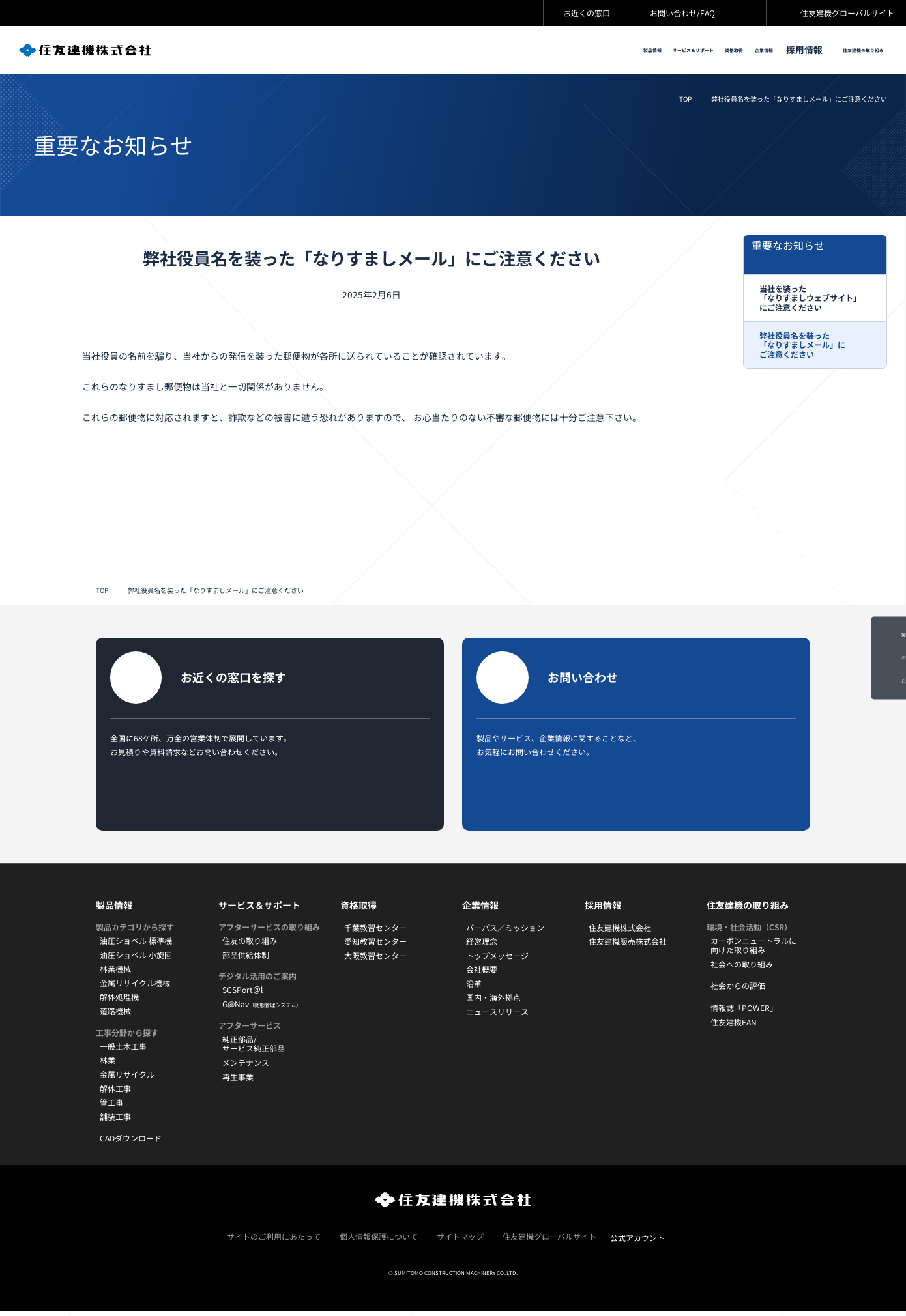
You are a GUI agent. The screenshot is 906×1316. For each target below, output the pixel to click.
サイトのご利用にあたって (274, 1242)
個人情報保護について (379, 1242)
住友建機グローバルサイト (847, 12)
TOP (685, 100)
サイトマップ (460, 1242)
